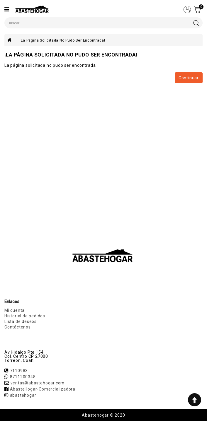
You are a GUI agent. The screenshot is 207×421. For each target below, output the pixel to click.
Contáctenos (17, 327)
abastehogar (23, 395)
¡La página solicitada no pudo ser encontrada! (62, 40)
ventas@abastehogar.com (38, 383)
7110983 (19, 370)
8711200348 (23, 376)
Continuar (189, 78)
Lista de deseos (20, 321)
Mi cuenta (14, 310)
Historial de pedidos (24, 316)
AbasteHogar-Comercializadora (42, 389)
